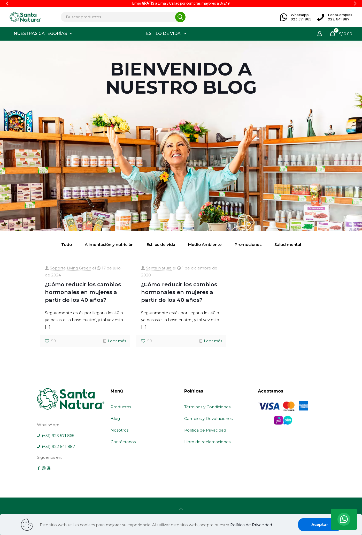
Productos (121, 406)
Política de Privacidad (205, 430)
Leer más (117, 340)
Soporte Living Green (70, 268)
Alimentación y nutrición (109, 244)
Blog (115, 418)
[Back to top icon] (181, 509)
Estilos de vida (161, 244)
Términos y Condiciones (207, 406)
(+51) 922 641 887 (56, 446)
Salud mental (287, 244)
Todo (66, 244)
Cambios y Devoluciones (208, 418)
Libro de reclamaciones (207, 441)
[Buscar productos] (121, 17)
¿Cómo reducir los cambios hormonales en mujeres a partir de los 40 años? (83, 292)
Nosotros (119, 430)
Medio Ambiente (205, 244)
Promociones (248, 244)
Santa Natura (159, 268)
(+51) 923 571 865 (55, 435)
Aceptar (319, 524)
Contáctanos (123, 441)
